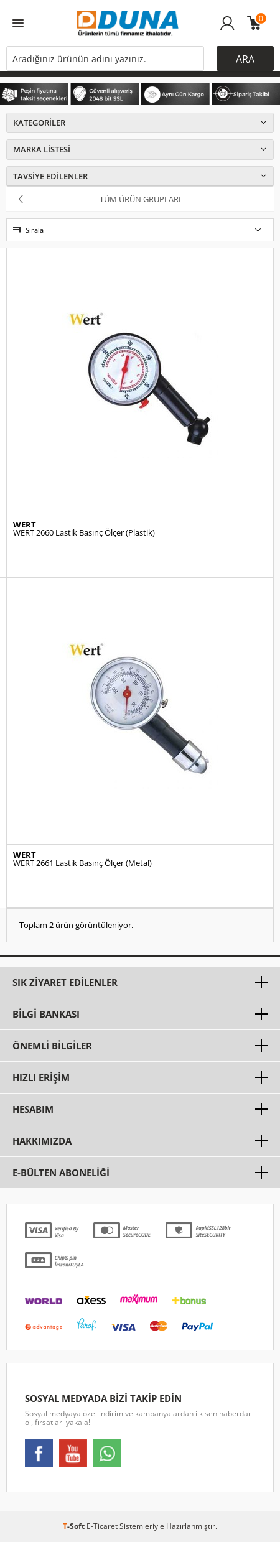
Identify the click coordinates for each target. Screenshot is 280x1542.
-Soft (74, 1526)
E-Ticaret (102, 1526)
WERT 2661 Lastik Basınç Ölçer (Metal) (82, 863)
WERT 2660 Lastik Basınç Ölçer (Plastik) (84, 533)
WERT (24, 525)
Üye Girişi (227, 29)
